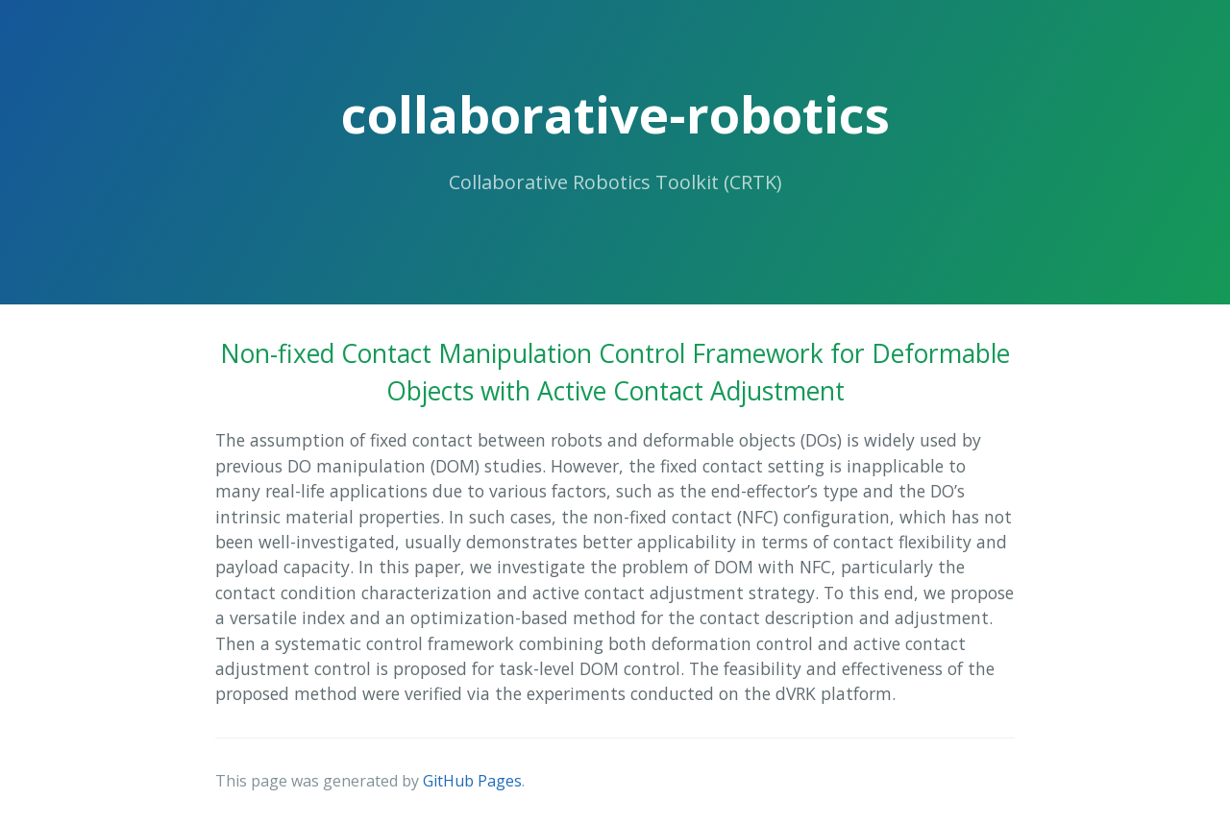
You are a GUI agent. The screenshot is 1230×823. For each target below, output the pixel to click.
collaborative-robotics (615, 114)
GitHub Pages (472, 780)
